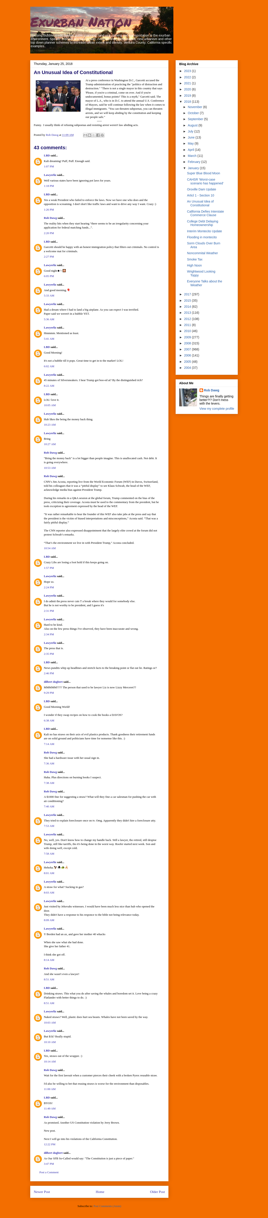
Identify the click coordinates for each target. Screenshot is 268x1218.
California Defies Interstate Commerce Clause (205, 213)
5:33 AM (49, 295)
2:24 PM (49, 587)
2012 (188, 319)
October (194, 113)
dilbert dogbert (53, 681)
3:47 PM (49, 1163)
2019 (188, 95)
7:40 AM (49, 806)
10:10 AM (50, 1042)
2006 (188, 355)
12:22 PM (49, 1144)
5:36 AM (49, 319)
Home (100, 1192)
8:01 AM (49, 873)
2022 (188, 77)
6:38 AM (49, 720)
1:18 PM (49, 186)
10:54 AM (50, 548)
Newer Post (42, 1192)
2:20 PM (49, 233)
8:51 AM (49, 979)
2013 (188, 312)
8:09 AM (49, 920)
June (191, 137)
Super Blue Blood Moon (203, 173)
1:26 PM (49, 209)
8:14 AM (49, 960)
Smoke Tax (194, 259)
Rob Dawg (50, 218)
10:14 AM (50, 1061)
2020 (188, 89)
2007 (188, 349)
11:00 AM (50, 1089)
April (191, 149)
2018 (188, 101)
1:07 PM (49, 166)
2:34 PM (49, 634)
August (193, 125)
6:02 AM (49, 366)
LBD (47, 155)
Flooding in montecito (202, 237)
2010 (188, 331)
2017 (188, 294)
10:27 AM (50, 444)
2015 (188, 300)
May (191, 143)
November (195, 107)
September (196, 119)
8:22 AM (49, 385)
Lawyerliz (50, 175)
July (191, 131)
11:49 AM (50, 1108)
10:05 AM (50, 405)
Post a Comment (49, 1172)
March (192, 156)
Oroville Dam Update (201, 189)
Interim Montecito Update (204, 231)
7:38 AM (49, 783)
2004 (188, 367)
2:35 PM (49, 653)
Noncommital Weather (202, 253)
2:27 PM (49, 256)
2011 (188, 325)
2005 (188, 361)
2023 (188, 71)
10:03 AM (50, 1022)
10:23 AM (50, 424)
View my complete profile (217, 408)
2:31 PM (49, 610)
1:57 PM (49, 568)
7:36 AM (49, 763)
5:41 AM (49, 338)
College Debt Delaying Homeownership (202, 223)
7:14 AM (49, 744)
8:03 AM (49, 892)
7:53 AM (49, 826)
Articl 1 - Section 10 (200, 195)
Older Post (157, 1192)
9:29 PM (49, 692)
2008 (188, 343)
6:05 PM (49, 276)
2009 (188, 337)
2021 (188, 83)
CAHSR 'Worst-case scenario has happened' (205, 181)
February (194, 162)
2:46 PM (49, 673)
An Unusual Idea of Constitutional (200, 203)
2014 (188, 306)
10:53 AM (50, 467)
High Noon (194, 265)
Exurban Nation (80, 21)
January (194, 168)
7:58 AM (49, 853)
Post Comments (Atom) (107, 1206)
